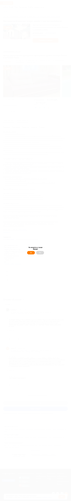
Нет (40, 252)
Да (31, 252)
